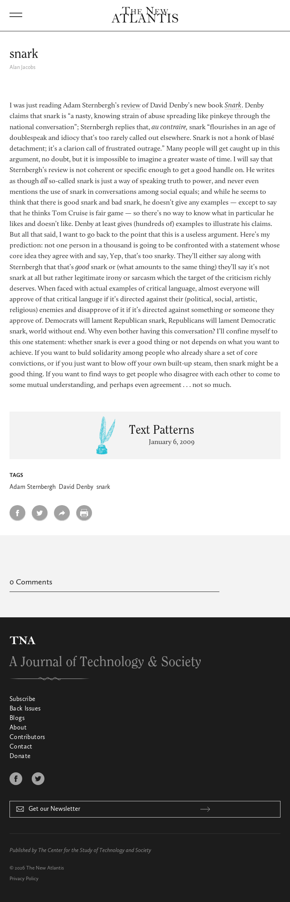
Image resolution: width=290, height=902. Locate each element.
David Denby (76, 487)
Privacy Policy (24, 878)
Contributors (27, 737)
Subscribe (23, 699)
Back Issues (25, 709)
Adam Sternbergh (33, 487)
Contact (21, 747)
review (130, 105)
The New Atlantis (45, 868)
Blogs (17, 718)
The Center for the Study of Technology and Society (94, 850)
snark (103, 487)
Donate (20, 756)
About (18, 728)
